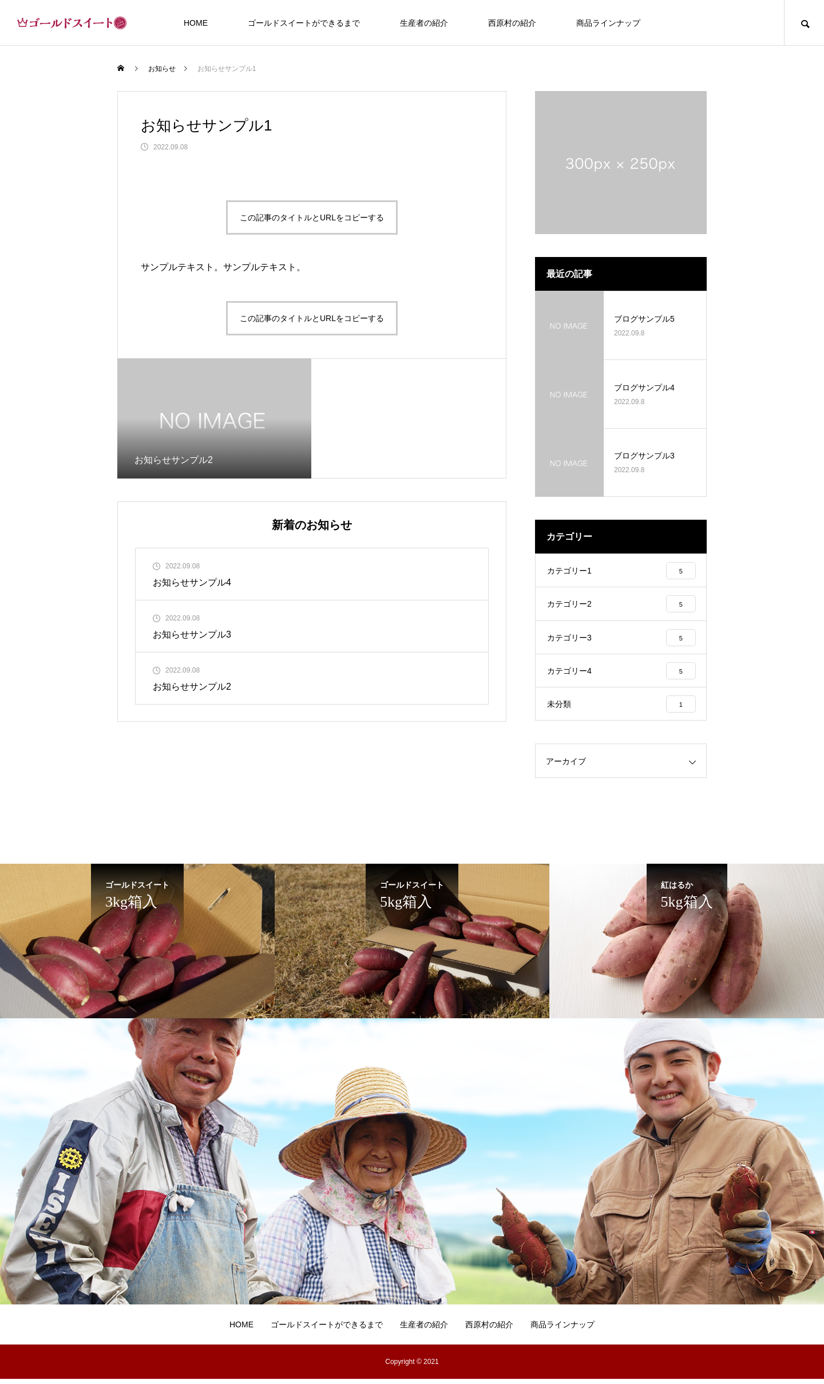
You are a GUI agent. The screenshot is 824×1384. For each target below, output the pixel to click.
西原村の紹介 (512, 22)
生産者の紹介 (424, 22)
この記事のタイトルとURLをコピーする (312, 217)
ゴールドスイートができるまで (304, 22)
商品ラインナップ (608, 22)
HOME (196, 22)
